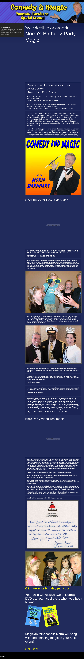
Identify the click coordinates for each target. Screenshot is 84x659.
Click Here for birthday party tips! (48, 588)
